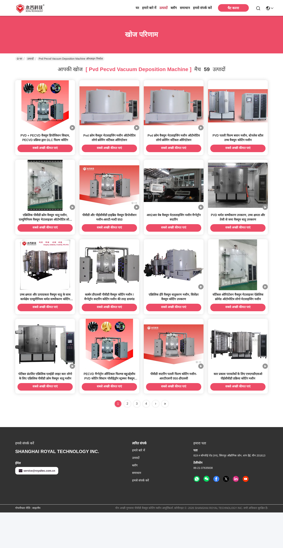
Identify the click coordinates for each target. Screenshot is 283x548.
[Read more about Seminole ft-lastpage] (165, 439)
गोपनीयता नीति (22, 543)
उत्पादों (163, 8)
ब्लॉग (174, 8)
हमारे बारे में (149, 8)
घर (137, 8)
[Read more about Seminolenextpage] (155, 439)
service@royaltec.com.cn (36, 506)
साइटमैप (36, 543)
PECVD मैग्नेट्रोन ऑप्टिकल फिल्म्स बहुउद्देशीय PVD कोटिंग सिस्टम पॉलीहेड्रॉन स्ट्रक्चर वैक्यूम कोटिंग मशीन (109, 414)
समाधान (185, 8)
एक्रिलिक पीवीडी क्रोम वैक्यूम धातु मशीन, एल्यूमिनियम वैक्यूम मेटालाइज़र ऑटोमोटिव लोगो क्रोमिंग (45, 237)
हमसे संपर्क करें (202, 8)
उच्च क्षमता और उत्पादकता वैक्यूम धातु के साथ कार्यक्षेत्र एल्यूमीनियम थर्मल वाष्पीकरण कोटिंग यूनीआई (45, 326)
